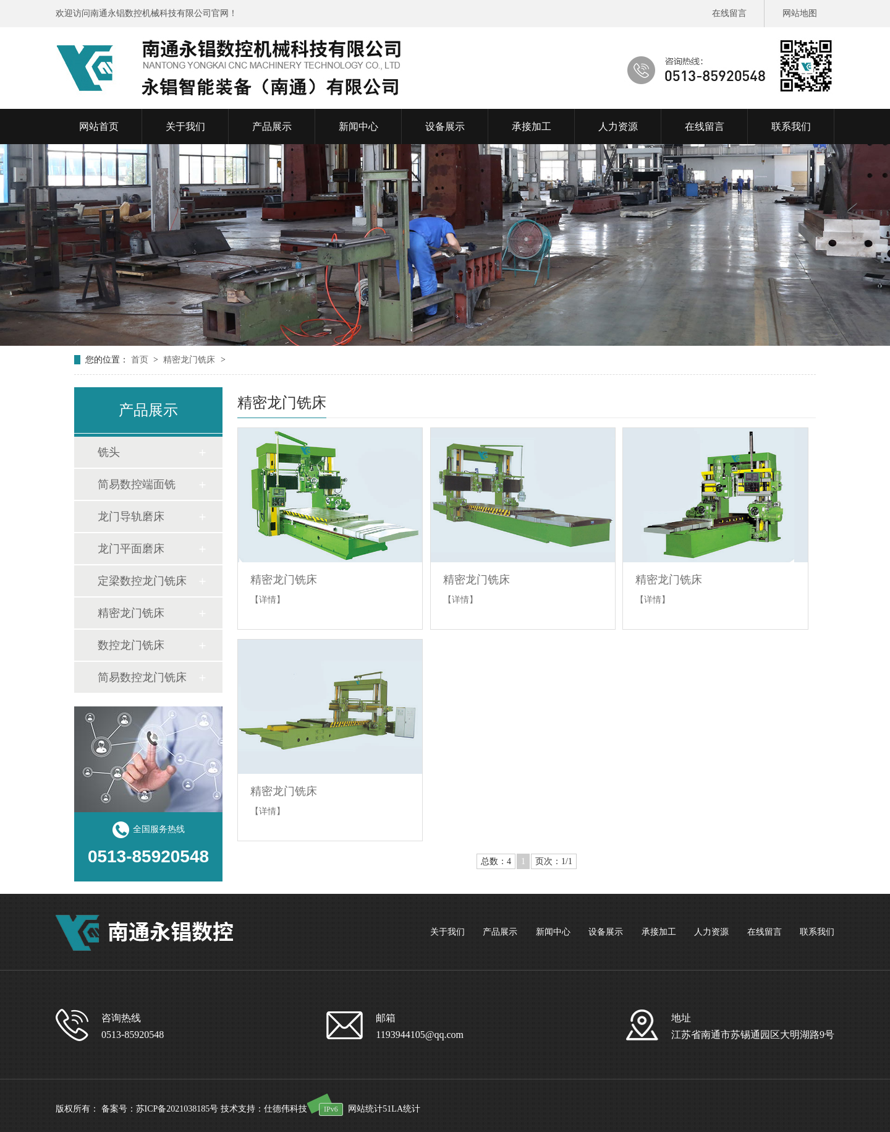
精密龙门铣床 (190, 359)
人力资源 (711, 932)
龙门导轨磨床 (131, 516)
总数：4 (496, 861)
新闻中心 (553, 932)
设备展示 (605, 932)
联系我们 (817, 932)
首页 (141, 359)
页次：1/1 (553, 861)
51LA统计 (401, 1108)
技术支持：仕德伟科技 (264, 1108)
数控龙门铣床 (131, 645)
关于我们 (447, 932)
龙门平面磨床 (131, 548)
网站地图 (799, 13)
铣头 (109, 452)
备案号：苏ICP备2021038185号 (160, 1108)
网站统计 (365, 1108)
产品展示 (500, 932)
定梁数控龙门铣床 (142, 581)
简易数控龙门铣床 (142, 677)
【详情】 (267, 599)
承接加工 (659, 932)
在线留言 (729, 13)
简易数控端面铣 (137, 484)
